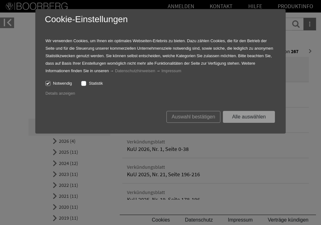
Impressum (171, 70)
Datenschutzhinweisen (135, 70)
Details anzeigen (60, 93)
